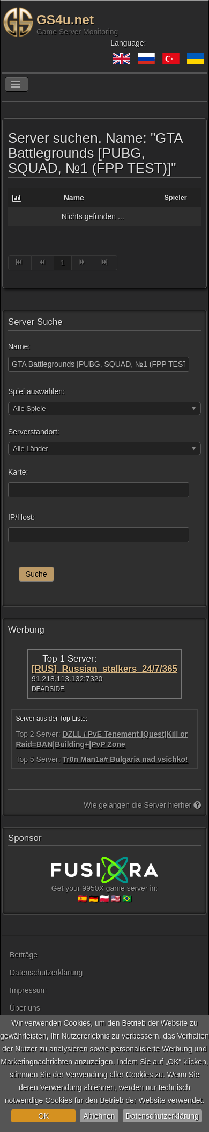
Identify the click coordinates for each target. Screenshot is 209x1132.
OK (43, 1116)
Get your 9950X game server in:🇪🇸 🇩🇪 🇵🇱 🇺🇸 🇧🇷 (104, 884)
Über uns (25, 1008)
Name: (19, 346)
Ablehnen (99, 1116)
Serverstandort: (33, 431)
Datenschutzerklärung (162, 1116)
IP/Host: (21, 517)
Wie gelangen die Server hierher (142, 805)
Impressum (28, 990)
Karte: (18, 472)
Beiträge (24, 954)
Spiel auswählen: (36, 391)
